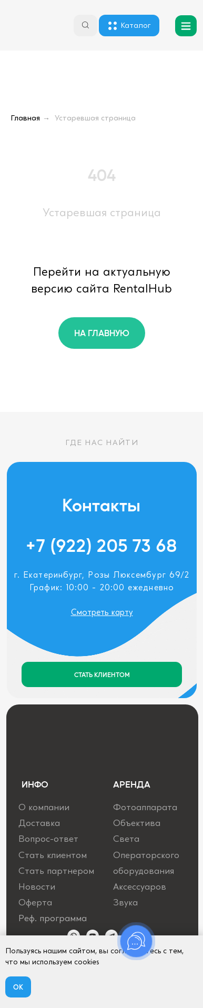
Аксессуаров (139, 887)
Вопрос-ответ (48, 839)
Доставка (39, 823)
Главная (25, 118)
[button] (102, 674)
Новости (36, 887)
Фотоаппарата (145, 807)
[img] (28, 27)
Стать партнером (56, 871)
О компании (43, 807)
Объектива (136, 823)
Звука (125, 903)
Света (126, 839)
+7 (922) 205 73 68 (101, 545)
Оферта (35, 903)
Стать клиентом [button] (52, 855)
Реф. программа (52, 918)
